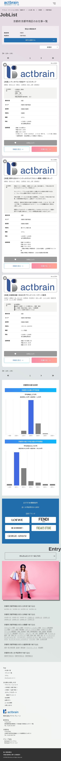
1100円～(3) (30, 619)
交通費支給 (23, 84)
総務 (5, 635)
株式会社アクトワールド (11, 743)
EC (44, 635)
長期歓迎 (6, 84)
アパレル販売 (19, 627)
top (4, 668)
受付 (42, 635)
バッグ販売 (7, 629)
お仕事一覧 (31, 10)
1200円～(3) (23, 619)
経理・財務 (30, 635)
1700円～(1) (30, 617)
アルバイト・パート (31, 647)
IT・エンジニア (51, 635)
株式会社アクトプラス (10, 741)
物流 (40, 637)
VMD (36, 633)
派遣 (5, 647)
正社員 (18, 647)
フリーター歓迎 (12, 299)
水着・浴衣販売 (21, 631)
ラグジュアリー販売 (9, 627)
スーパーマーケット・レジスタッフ (18, 639)
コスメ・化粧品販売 (47, 627)
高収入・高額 (30, 84)
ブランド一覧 (8, 673)
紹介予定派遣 (11, 647)
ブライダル (32, 639)
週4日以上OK (12, 84)
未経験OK (6, 298)
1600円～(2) (38, 617)
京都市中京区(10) (19, 656)
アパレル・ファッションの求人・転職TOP (13, 10)
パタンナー (29, 633)
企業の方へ (8, 700)
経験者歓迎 (36, 84)
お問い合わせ (8, 705)
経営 (35, 635)
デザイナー (22, 633)
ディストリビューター (10, 637)
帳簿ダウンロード (11, 695)
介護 (37, 639)
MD (33, 633)
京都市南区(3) (29, 656)
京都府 (40, 10)
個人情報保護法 (7, 752)
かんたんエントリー (10, 678)
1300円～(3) (15, 619)
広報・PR (13, 635)
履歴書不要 (53, 298)
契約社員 (23, 647)
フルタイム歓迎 (46, 298)
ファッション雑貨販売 (10, 631)
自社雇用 (40, 647)
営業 (46, 633)
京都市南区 (49, 10)
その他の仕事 (43, 639)
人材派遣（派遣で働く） (11, 687)
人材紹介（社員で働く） (11, 690)
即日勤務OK (32, 298)
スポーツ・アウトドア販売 (32, 629)
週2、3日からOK (18, 298)
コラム (6, 675)
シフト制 (6, 299)
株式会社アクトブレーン (12, 716)
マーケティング (21, 635)
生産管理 (41, 633)
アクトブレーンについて (11, 685)
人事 (9, 635)
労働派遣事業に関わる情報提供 (11, 754)
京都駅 (26, 109)
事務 (38, 635)
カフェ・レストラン (47, 637)
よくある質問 (8, 703)
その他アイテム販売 (46, 629)
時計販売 (21, 629)
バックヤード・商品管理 (11, 633)
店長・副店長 (42, 631)
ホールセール (51, 633)
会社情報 (7, 697)
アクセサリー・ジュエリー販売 (32, 627)
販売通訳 (49, 631)
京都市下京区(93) (9, 656)
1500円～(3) (46, 617)
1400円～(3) (7, 619)
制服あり (18, 84)
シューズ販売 (14, 629)
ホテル (6, 639)
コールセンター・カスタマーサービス (27, 637)
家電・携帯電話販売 (32, 631)
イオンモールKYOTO (26, 326)
